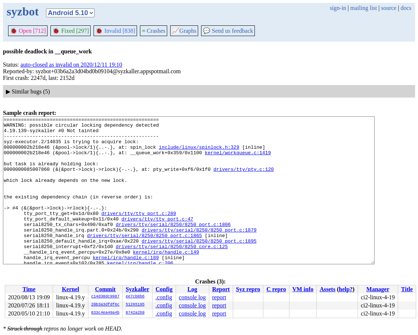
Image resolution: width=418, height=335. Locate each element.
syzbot (23, 11)
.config (163, 297)
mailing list (363, 8)
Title (407, 289)
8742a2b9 (135, 312)
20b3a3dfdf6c (105, 304)
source (389, 8)
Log (192, 289)
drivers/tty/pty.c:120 (243, 180)
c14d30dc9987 (105, 296)
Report (221, 289)
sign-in (338, 8)
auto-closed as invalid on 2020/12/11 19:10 (71, 64)
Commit (105, 289)
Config (163, 289)
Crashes (153, 31)
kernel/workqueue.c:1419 (238, 160)
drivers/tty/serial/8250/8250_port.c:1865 (144, 259)
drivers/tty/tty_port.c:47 (157, 239)
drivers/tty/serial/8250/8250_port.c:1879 (198, 253)
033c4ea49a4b (105, 312)
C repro (276, 289)
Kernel (70, 289)
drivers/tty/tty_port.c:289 (138, 233)
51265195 (135, 304)
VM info (302, 289)
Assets (328, 289)
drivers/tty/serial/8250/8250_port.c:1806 (173, 246)
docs (406, 8)
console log (192, 297)
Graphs (184, 31)
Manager (377, 289)
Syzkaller (137, 289)
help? (345, 289)
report (219, 297)
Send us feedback (228, 31)
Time (28, 289)
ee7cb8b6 (135, 296)
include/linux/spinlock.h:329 (199, 153)
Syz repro (248, 289)
